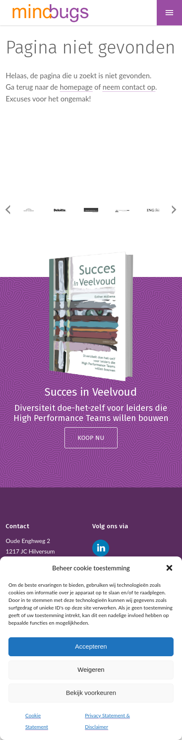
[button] (169, 568)
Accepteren (91, 646)
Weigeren (91, 669)
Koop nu (91, 438)
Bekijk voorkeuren (91, 692)
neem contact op (128, 87)
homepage (76, 87)
